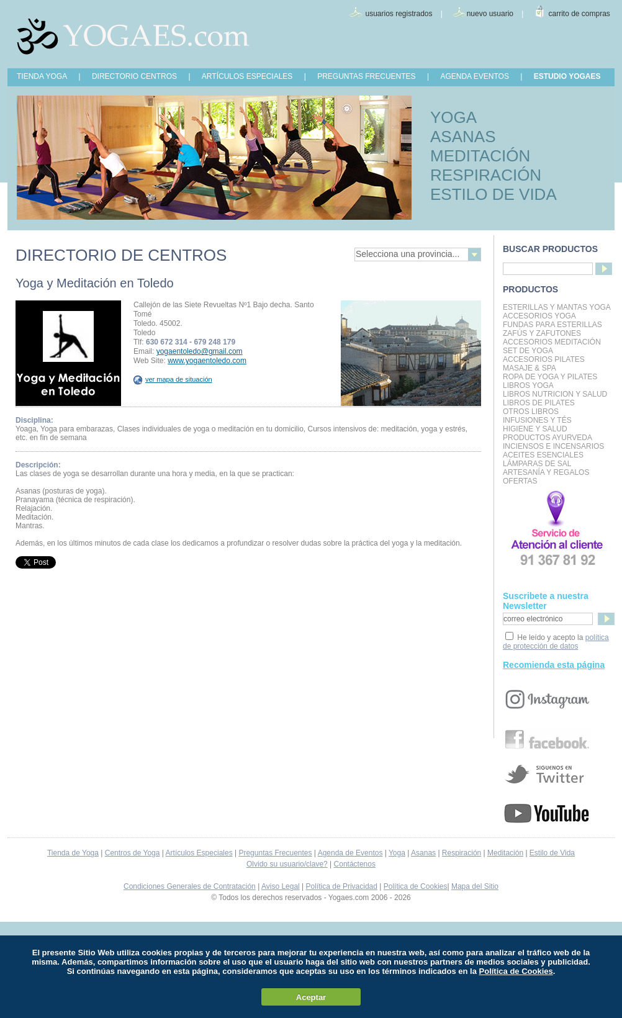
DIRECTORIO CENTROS (134, 76)
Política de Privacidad (341, 886)
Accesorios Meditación (552, 342)
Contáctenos (355, 864)
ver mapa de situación (172, 379)
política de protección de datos (556, 642)
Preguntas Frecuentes (275, 853)
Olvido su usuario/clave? (287, 864)
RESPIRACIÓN (485, 175)
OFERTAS (520, 481)
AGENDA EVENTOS (474, 76)
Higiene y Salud (535, 429)
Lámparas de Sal (537, 463)
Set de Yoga (528, 350)
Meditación (505, 853)
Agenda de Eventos (350, 853)
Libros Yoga (528, 385)
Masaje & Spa (529, 368)
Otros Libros (531, 411)
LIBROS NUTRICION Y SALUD (555, 394)
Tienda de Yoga (73, 853)
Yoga (397, 853)
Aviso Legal (280, 886)
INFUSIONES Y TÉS (537, 420)
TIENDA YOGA (42, 76)
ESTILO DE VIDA (493, 194)
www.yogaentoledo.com (207, 360)
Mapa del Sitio (474, 886)
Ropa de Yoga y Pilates (550, 376)
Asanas (423, 853)
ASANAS (463, 136)
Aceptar (311, 997)
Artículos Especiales (199, 853)
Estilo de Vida (552, 853)
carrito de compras (579, 13)
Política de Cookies (416, 886)
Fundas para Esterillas (552, 324)
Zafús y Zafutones (542, 333)
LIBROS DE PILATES (539, 403)
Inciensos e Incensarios (553, 446)
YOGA (453, 117)
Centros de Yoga (132, 853)
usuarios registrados (398, 13)
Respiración (461, 853)
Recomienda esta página (554, 665)
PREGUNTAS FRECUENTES (366, 76)
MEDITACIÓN (480, 155)
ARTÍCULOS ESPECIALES (247, 76)
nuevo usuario (490, 13)
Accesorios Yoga (539, 316)
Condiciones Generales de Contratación (190, 886)
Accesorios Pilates (544, 359)
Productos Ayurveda (547, 437)
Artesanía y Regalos (546, 472)
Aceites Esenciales (543, 455)
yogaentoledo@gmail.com (199, 351)
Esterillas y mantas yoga (557, 307)
